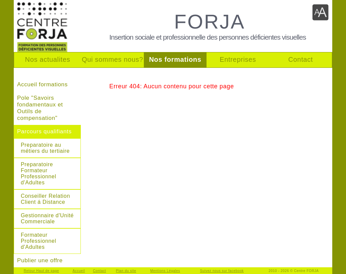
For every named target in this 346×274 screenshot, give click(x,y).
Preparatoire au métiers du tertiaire (45, 148)
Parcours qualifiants (44, 131)
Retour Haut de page (41, 271)
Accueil (78, 271)
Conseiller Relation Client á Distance (45, 199)
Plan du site (126, 271)
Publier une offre (40, 260)
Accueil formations (42, 84)
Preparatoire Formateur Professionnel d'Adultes (38, 173)
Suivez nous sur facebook (222, 271)
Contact (99, 271)
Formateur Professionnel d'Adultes (38, 241)
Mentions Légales (165, 271)
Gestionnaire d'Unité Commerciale (47, 218)
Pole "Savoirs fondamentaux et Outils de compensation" (40, 108)
